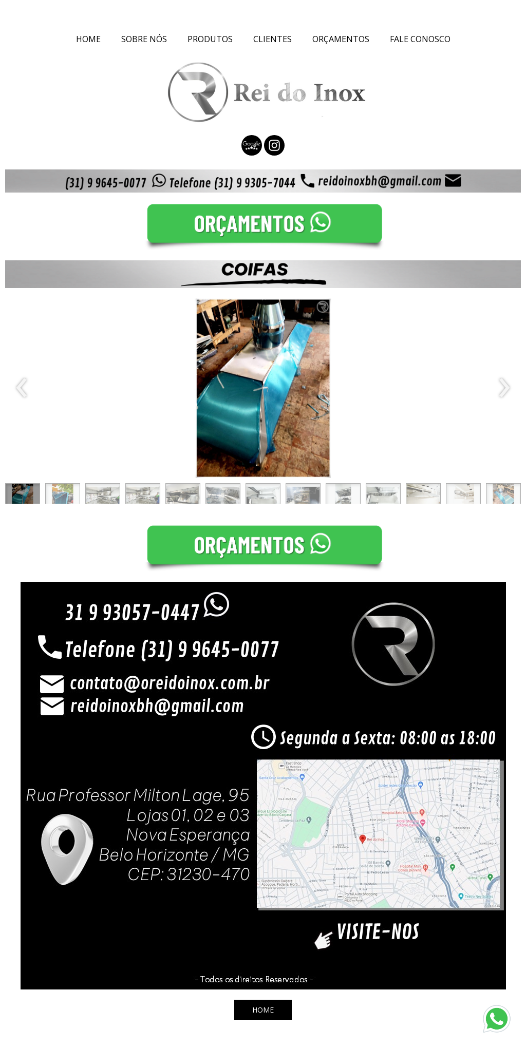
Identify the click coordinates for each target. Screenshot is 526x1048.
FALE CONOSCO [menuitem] (420, 39)
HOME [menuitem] (88, 39)
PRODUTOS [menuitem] (210, 39)
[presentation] (22, 388)
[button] (22, 496)
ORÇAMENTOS (340, 39)
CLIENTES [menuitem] (272, 39)
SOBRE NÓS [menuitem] (144, 39)
